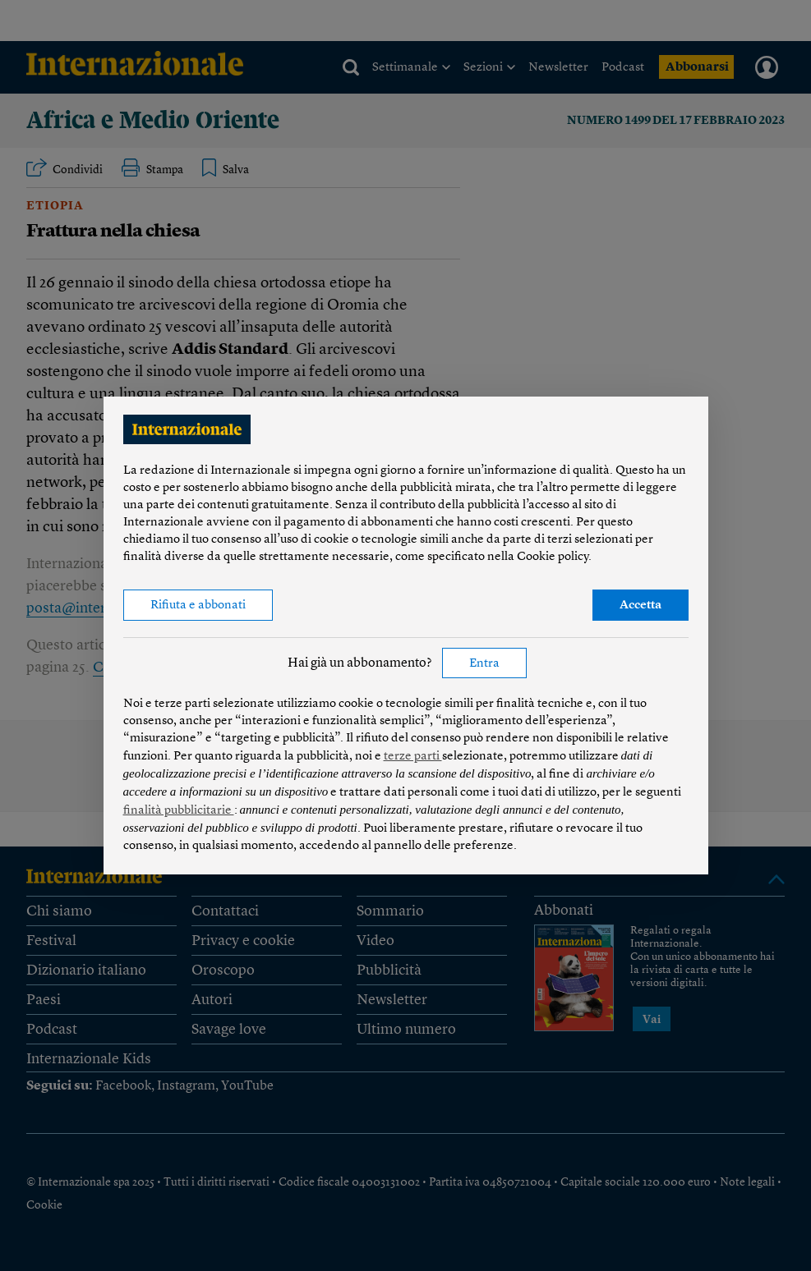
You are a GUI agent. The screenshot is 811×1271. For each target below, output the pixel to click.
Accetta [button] (640, 605)
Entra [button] (484, 664)
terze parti (413, 756)
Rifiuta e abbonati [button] (198, 605)
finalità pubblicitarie (178, 811)
